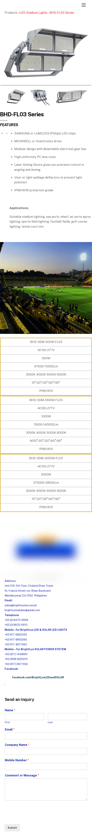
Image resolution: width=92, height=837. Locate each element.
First (7, 722)
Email (10, 729)
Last (50, 722)
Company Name (17, 745)
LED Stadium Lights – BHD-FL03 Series (47, 12)
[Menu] (83, 5)
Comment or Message (22, 775)
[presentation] (33, 818)
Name (10, 710)
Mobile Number (17, 760)
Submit (12, 827)
